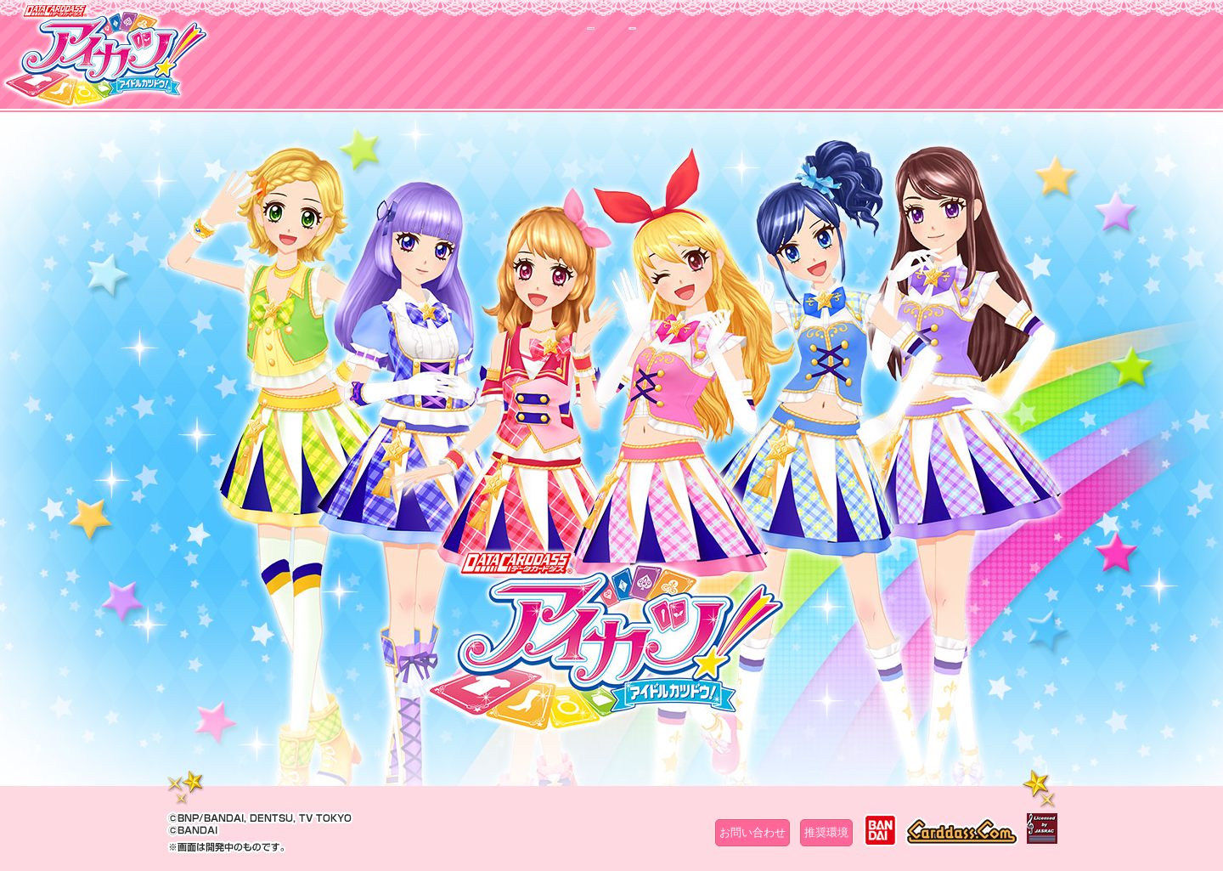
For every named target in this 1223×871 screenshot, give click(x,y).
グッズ (719, 65)
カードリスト (503, 65)
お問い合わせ (752, 832)
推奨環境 (826, 832)
